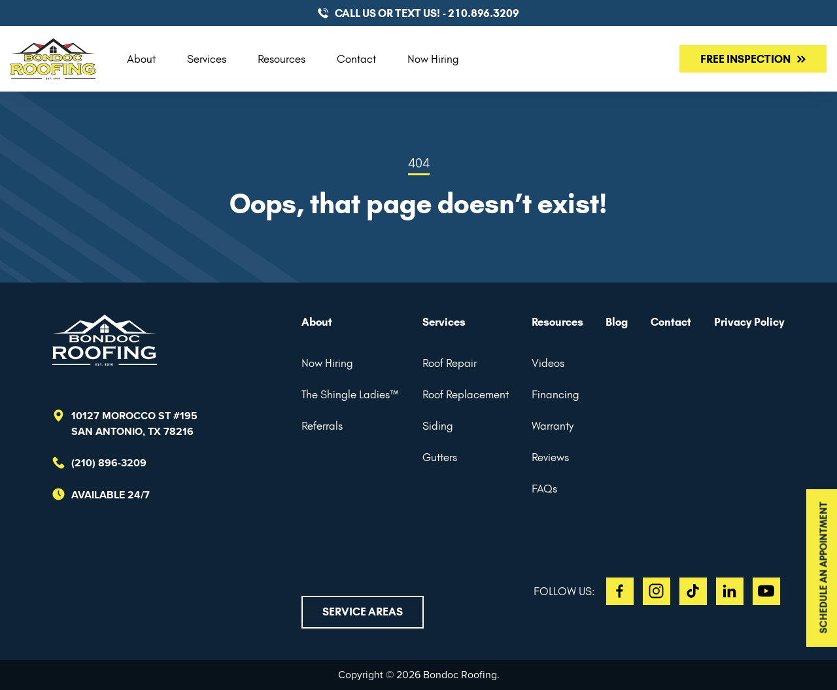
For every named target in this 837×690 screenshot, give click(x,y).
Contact (356, 58)
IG (656, 591)
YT (766, 591)
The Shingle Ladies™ (350, 394)
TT (693, 591)
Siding (437, 425)
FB (620, 591)
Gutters (439, 457)
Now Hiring (433, 58)
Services (206, 58)
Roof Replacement (465, 394)
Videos (548, 363)
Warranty (552, 425)
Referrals (322, 425)
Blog (617, 321)
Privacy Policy (749, 321)
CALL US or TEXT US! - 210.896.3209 (427, 13)
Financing (555, 394)
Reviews (550, 457)
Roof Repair (449, 363)
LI (729, 591)
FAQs (544, 488)
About (141, 58)
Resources (281, 58)
